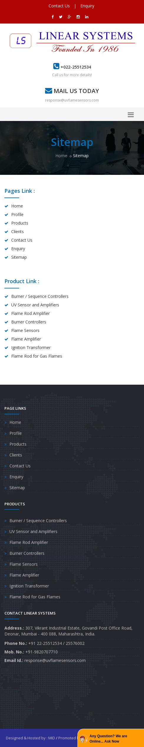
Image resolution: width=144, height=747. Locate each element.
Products (19, 223)
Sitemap (19, 257)
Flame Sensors (25, 330)
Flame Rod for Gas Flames (36, 356)
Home (61, 155)
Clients (17, 231)
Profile (17, 214)
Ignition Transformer (31, 347)
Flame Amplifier (26, 339)
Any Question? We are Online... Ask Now (108, 738)
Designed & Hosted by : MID (30, 738)
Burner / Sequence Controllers (40, 296)
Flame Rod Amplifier (30, 313)
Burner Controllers (28, 322)
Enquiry (87, 6)
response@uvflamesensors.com (72, 100)
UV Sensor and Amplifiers (35, 305)
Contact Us (59, 6)
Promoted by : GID (74, 738)
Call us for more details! (72, 74)
